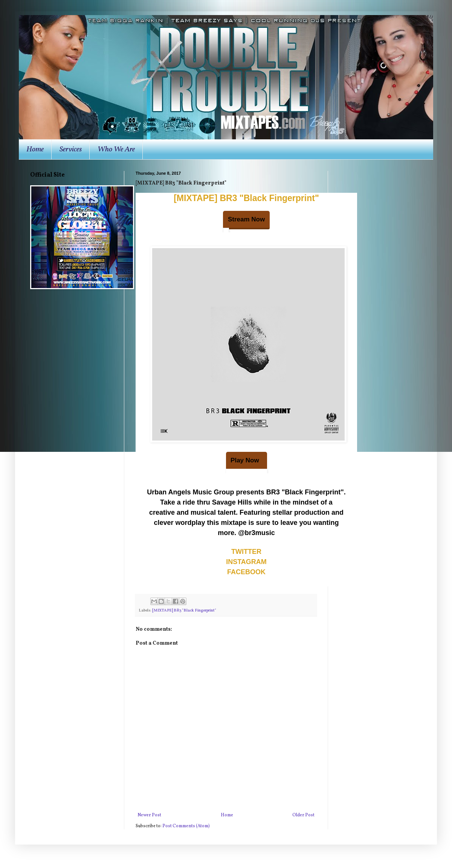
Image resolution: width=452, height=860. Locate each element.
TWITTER (246, 551)
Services (71, 149)
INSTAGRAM (246, 562)
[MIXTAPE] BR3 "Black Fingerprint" (246, 198)
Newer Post (149, 815)
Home (35, 149)
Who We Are (116, 149)
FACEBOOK (246, 572)
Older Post (303, 815)
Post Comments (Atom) (186, 826)
